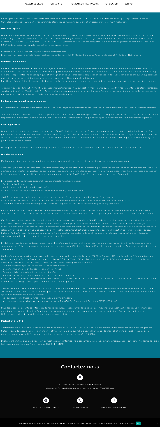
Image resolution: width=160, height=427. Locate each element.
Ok (138, 423)
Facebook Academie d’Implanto (46, 411)
